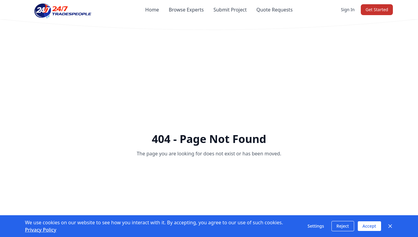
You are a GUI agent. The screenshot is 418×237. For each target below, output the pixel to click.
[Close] (390, 226)
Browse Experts (186, 9)
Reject (343, 226)
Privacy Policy (40, 229)
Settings (316, 226)
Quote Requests (274, 9)
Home (152, 9)
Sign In (348, 9)
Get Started (377, 9)
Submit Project (230, 9)
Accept (369, 226)
